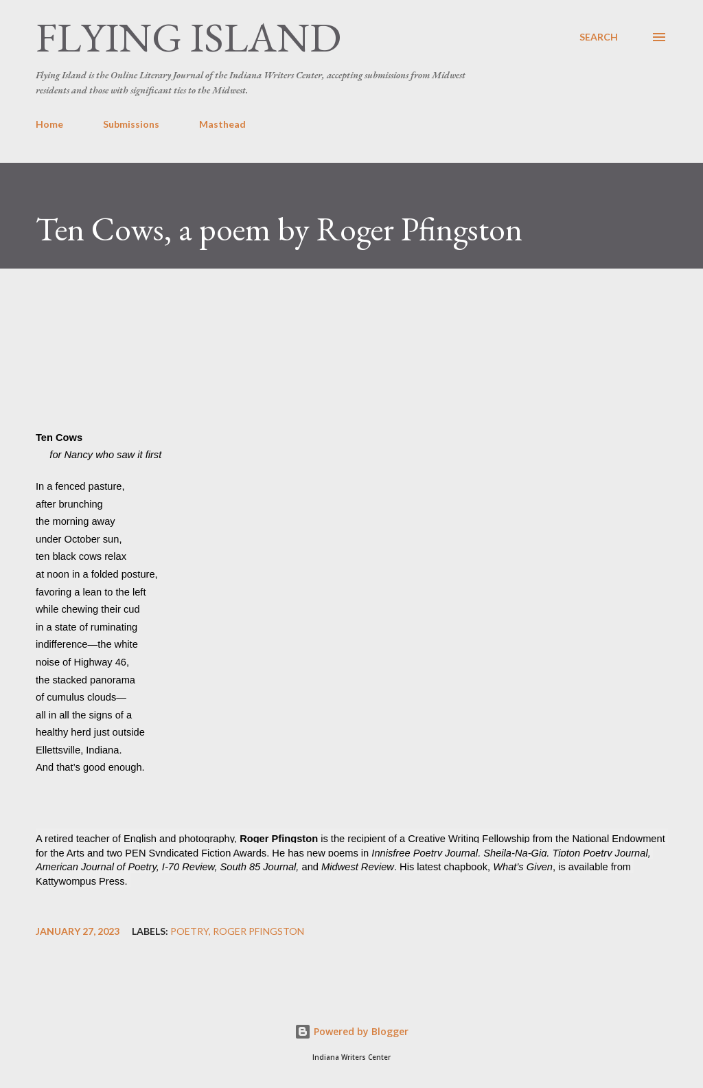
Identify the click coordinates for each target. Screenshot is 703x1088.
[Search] (598, 37)
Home (49, 124)
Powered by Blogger (351, 1031)
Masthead (222, 124)
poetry (189, 931)
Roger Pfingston (258, 931)
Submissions (131, 124)
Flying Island (188, 37)
